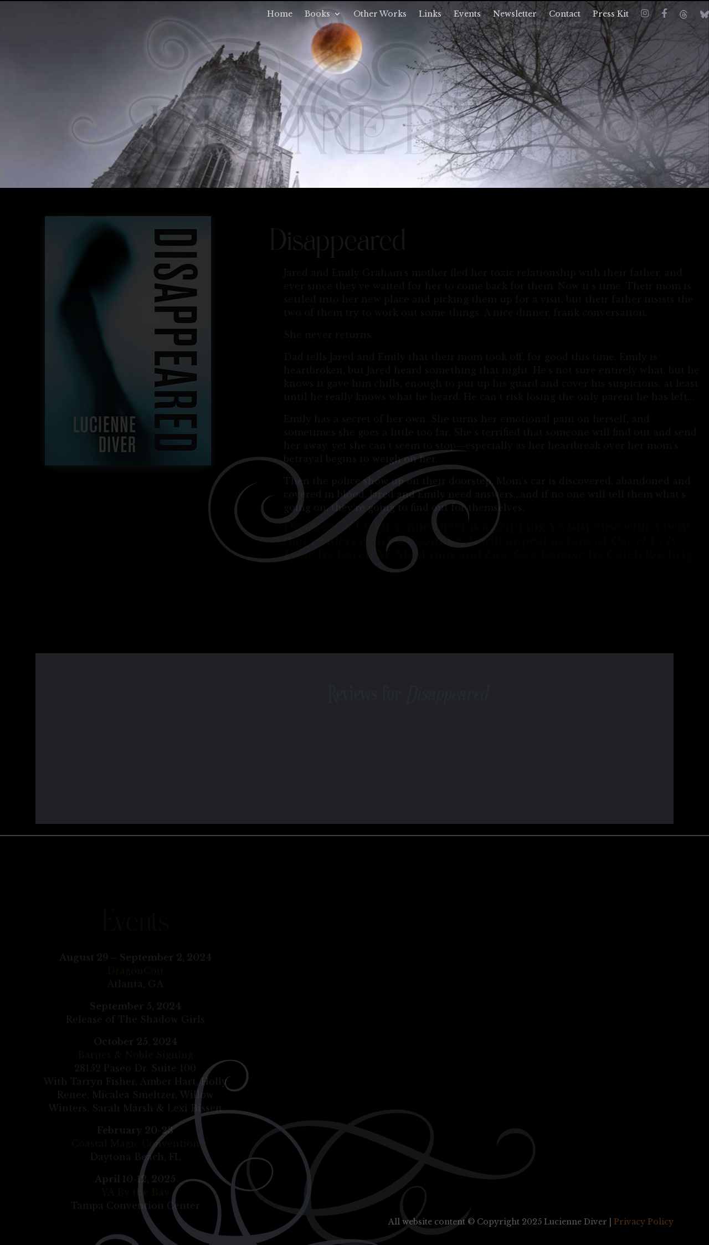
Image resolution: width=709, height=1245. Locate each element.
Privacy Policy (644, 1222)
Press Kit (611, 14)
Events (467, 14)
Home (279, 14)
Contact (564, 14)
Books (317, 14)
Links (430, 14)
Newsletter (515, 14)
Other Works (380, 14)
